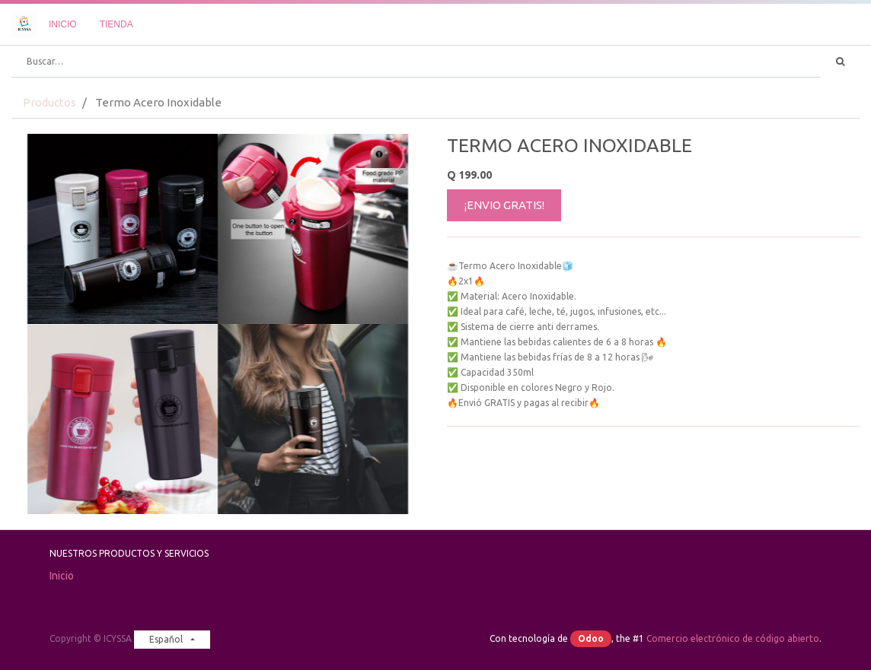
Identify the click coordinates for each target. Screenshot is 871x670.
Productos (49, 102)
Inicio (61, 576)
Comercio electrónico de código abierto (732, 638)
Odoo (591, 638)
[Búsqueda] (840, 62)
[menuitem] (62, 24)
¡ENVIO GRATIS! (504, 204)
